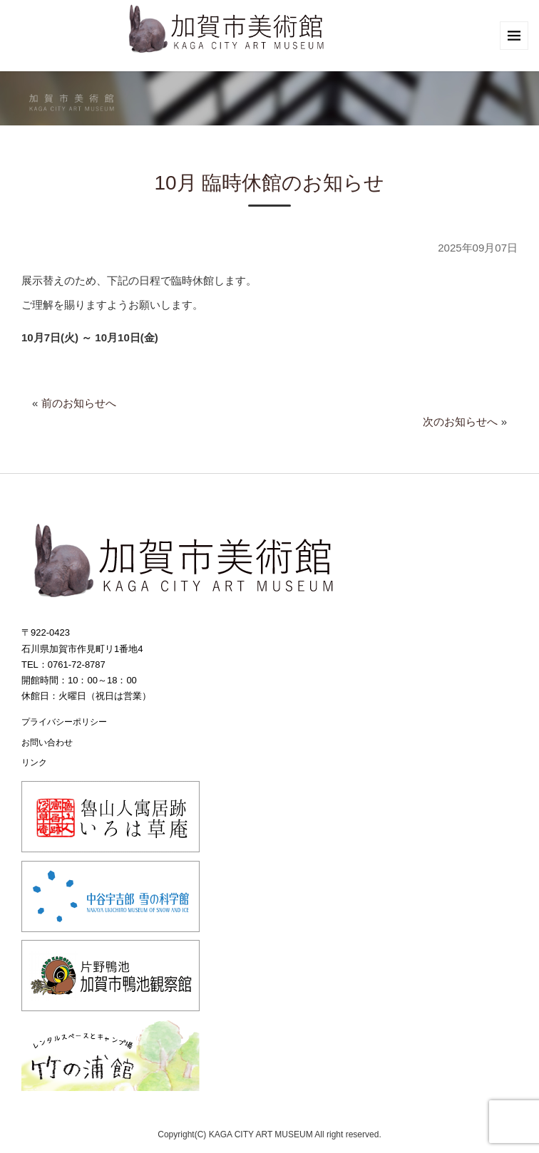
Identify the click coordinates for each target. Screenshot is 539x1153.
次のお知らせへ (460, 421)
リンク (34, 762)
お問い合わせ (47, 743)
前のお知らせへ (78, 403)
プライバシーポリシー (64, 722)
